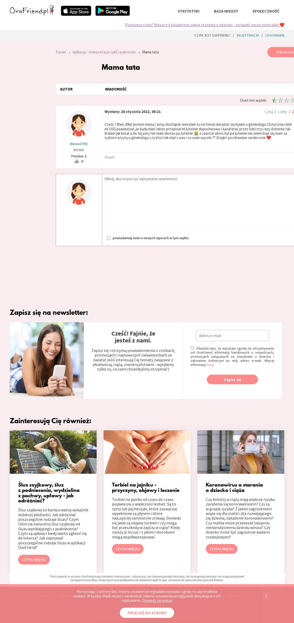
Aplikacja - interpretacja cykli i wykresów (104, 52)
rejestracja (248, 35)
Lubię (282, 111)
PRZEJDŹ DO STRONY (147, 612)
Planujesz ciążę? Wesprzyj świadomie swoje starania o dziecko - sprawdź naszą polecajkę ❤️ (205, 24)
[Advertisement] (29, 115)
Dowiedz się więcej (157, 600)
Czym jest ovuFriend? (212, 35)
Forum (61, 52)
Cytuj (269, 111)
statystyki (189, 11)
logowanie (275, 35)
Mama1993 (79, 144)
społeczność (265, 11)
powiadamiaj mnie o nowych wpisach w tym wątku (148, 238)
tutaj (210, 364)
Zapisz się (232, 379)
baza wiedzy (226, 11)
